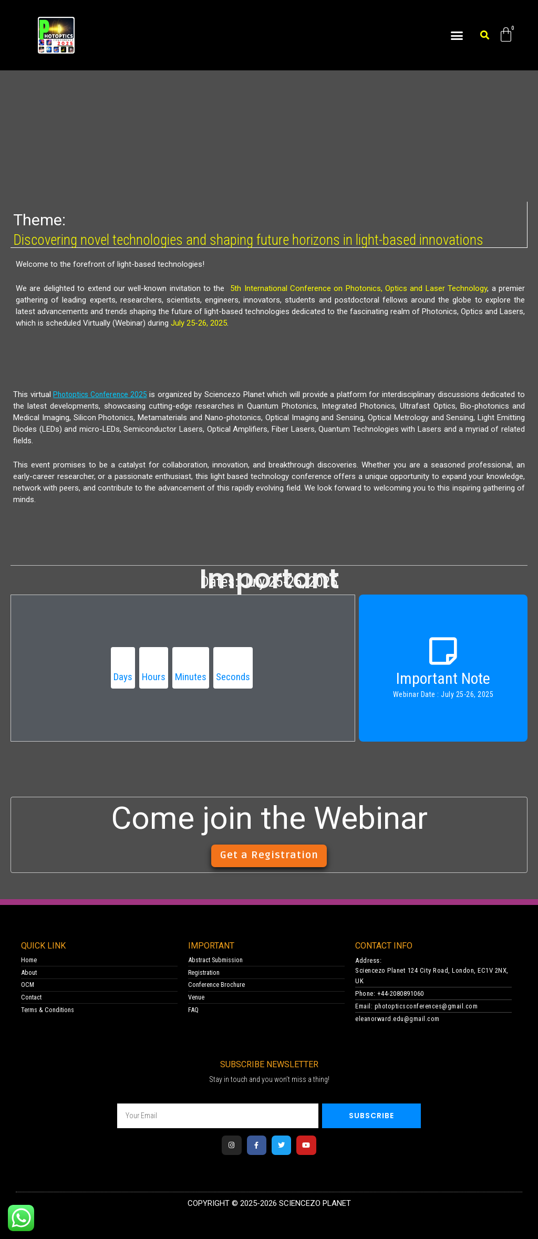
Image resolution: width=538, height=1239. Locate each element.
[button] (457, 35)
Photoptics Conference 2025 (104, 394)
